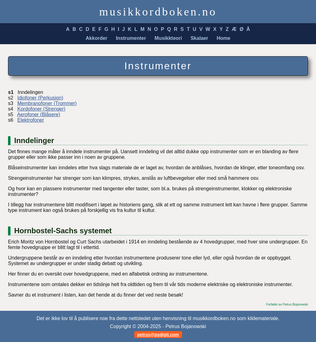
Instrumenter (131, 38)
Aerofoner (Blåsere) (38, 114)
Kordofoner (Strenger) (41, 109)
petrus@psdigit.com (158, 334)
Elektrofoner (30, 120)
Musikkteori (168, 38)
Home (223, 38)
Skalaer (199, 38)
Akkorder (96, 38)
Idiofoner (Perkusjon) (40, 97)
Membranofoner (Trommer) (47, 103)
